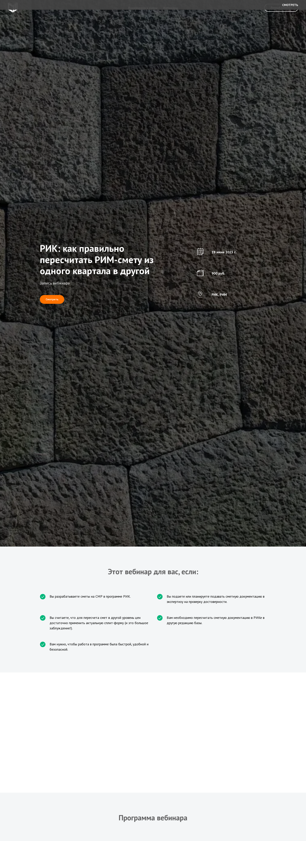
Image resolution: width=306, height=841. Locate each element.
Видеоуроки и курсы (142, 8)
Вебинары (170, 8)
